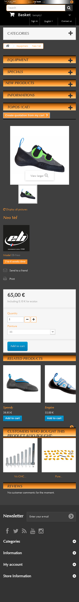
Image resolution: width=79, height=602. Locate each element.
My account (12, 564)
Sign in (34, 21)
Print (12, 279)
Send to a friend (18, 270)
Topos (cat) (18, 107)
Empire (49, 407)
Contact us (67, 21)
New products (19, 83)
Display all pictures (15, 209)
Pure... (58, 476)
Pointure (12, 326)
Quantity (12, 313)
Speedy (8, 407)
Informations (21, 95)
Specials (15, 71)
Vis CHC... (20, 476)
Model (7, 255)
